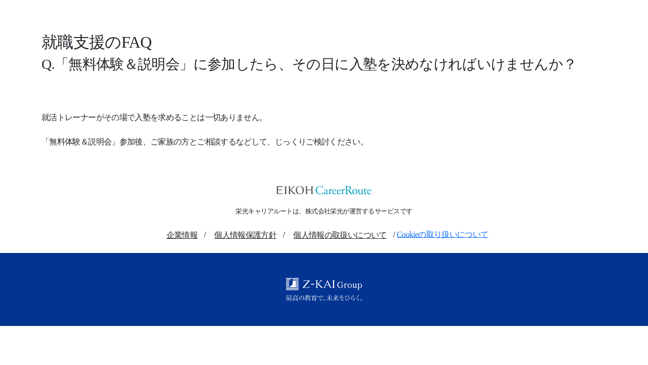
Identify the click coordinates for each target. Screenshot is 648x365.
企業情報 (182, 235)
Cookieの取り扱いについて (443, 234)
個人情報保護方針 (245, 235)
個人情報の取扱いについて (339, 235)
